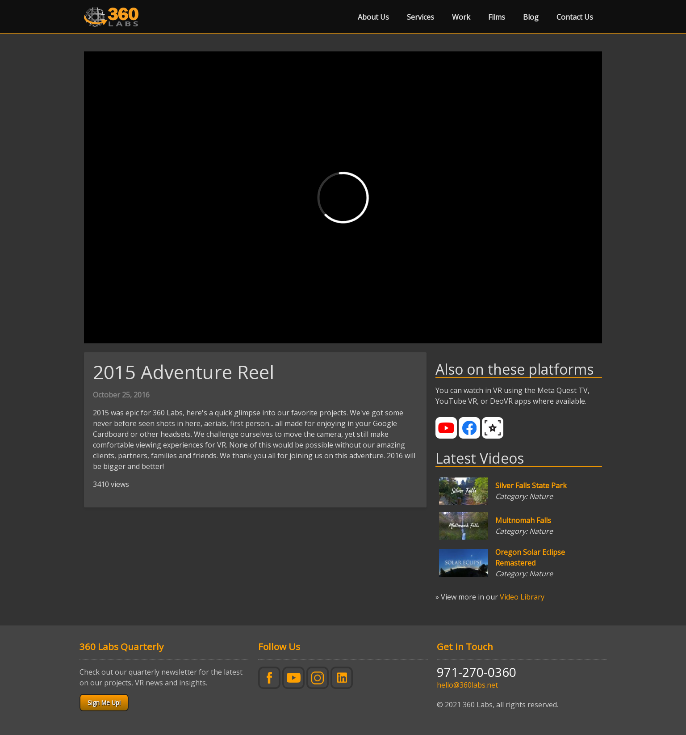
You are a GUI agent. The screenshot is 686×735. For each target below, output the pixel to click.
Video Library (522, 597)
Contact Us (574, 17)
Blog (531, 17)
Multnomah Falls (523, 520)
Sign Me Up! (104, 702)
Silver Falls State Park (531, 485)
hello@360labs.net (467, 685)
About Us (373, 17)
